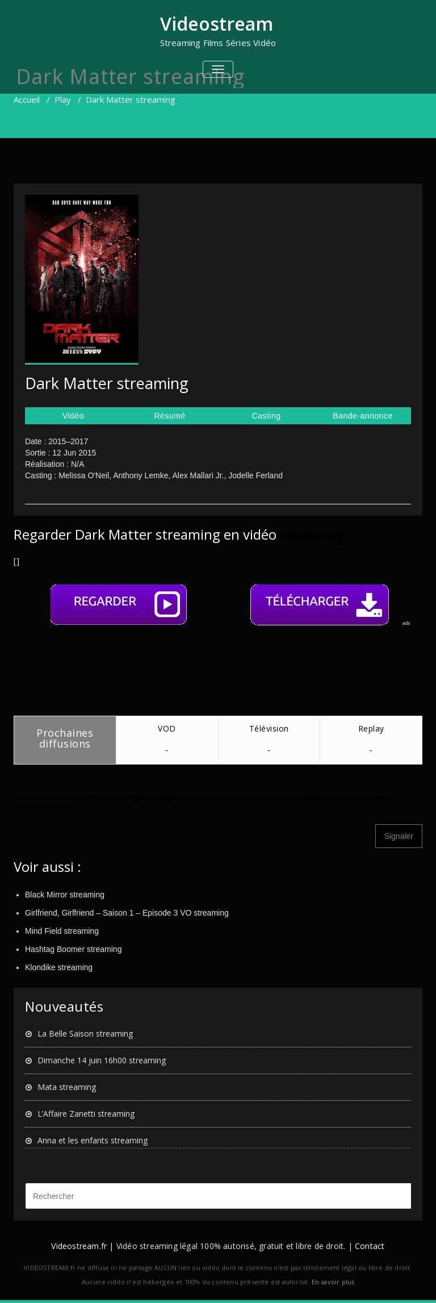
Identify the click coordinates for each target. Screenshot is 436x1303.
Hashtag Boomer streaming (73, 949)
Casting (266, 415)
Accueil (27, 99)
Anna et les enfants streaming (92, 1140)
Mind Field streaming (62, 931)
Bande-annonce (362, 415)
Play (62, 99)
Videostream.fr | (82, 1246)
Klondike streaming (59, 967)
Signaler (398, 836)
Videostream (216, 23)
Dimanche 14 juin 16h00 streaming (101, 1060)
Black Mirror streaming (64, 894)
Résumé (169, 415)
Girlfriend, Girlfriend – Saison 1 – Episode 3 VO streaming (127, 912)
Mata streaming (66, 1086)
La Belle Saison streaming (85, 1033)
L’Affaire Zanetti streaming (86, 1113)
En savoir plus (333, 1281)
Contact (369, 1246)
